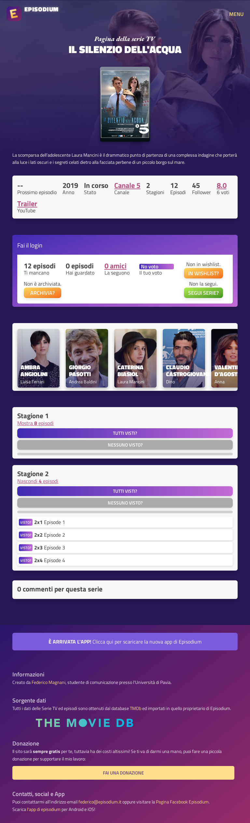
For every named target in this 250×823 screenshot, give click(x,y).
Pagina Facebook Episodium (182, 801)
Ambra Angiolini (34, 371)
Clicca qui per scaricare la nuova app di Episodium (125, 642)
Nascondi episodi (37, 481)
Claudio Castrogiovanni (184, 371)
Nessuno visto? (125, 444)
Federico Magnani (48, 682)
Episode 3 (49, 547)
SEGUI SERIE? (203, 293)
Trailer (27, 203)
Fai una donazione (123, 772)
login (36, 245)
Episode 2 (49, 535)
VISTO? (25, 522)
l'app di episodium (44, 809)
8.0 (222, 185)
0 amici (115, 265)
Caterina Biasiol (131, 371)
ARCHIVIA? (42, 293)
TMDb (135, 708)
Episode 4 (49, 560)
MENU (236, 14)
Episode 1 (49, 522)
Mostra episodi (35, 423)
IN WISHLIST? (203, 273)
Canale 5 (127, 185)
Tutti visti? (125, 433)
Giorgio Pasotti (80, 371)
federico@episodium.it (99, 801)
